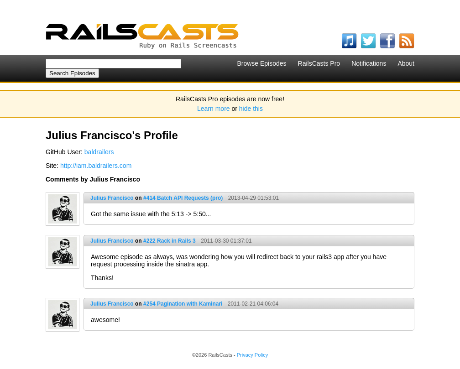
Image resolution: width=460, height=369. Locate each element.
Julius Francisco (112, 198)
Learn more (213, 108)
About (405, 63)
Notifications (368, 63)
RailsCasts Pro (319, 63)
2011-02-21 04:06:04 (253, 304)
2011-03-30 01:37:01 (226, 241)
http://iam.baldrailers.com (95, 165)
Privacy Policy (252, 355)
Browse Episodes (261, 63)
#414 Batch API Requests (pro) (183, 198)
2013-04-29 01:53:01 (253, 198)
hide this (251, 108)
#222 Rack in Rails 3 (169, 241)
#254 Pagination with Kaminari (182, 304)
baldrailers (99, 152)
